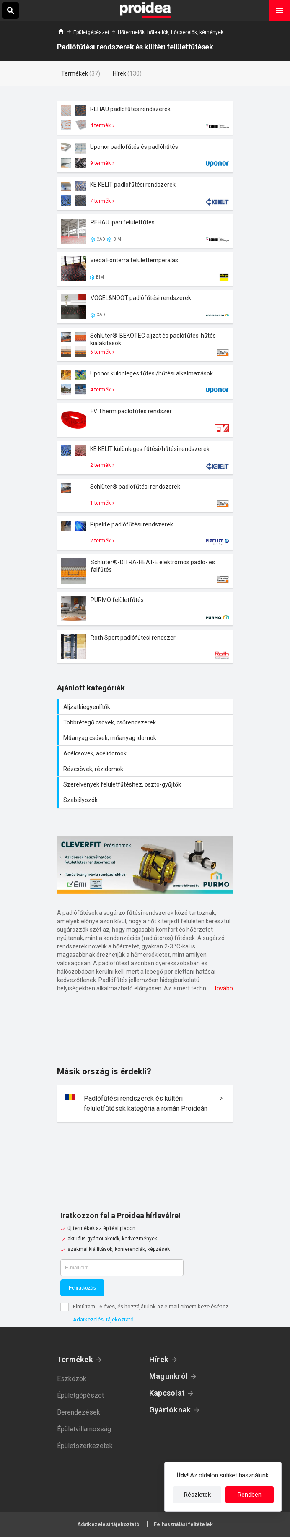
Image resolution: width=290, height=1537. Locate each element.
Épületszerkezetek (85, 1446)
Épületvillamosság (84, 1429)
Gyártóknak (170, 1409)
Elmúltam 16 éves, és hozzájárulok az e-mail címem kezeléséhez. (151, 1306)
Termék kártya (145, 118)
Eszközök (71, 1379)
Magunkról (168, 1376)
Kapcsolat (167, 1393)
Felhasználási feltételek (183, 1524)
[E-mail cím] (122, 1267)
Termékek (75, 1359)
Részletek (197, 1494)
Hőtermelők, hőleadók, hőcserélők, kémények (170, 32)
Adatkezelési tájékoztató (103, 1319)
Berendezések (78, 1412)
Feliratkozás (82, 1288)
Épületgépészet (91, 32)
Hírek (158, 1359)
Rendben (250, 1494)
